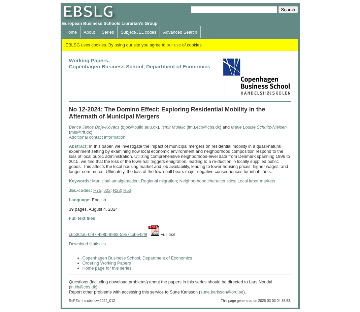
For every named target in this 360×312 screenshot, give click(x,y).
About (89, 32)
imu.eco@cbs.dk (204, 127)
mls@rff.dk (80, 132)
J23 (107, 190)
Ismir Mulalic (173, 127)
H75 (97, 190)
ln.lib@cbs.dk (83, 286)
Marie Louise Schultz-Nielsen (259, 127)
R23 (117, 190)
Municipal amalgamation (115, 180)
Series (108, 32)
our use (174, 44)
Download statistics (87, 243)
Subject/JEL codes (139, 32)
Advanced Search (180, 32)
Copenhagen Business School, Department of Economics (137, 258)
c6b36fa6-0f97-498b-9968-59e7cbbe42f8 (108, 234)
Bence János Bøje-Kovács (94, 127)
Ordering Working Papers (107, 263)
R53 (127, 190)
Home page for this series (107, 268)
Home (71, 32)
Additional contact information (97, 137)
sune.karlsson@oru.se (221, 291)
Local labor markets (256, 180)
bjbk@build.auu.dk (139, 127)
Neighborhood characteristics (207, 180)
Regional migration (159, 180)
